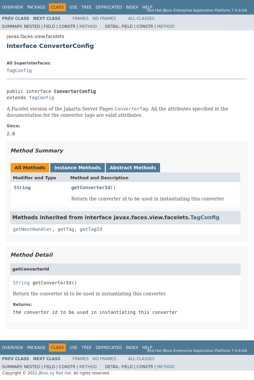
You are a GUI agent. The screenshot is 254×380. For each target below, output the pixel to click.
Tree (86, 7)
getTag (66, 229)
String (22, 187)
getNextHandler (32, 229)
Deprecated (109, 7)
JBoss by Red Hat (54, 373)
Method (88, 26)
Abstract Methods (133, 167)
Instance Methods (77, 167)
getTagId (91, 229)
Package (36, 7)
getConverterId (90, 187)
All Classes (141, 18)
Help (147, 7)
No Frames (104, 18)
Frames (81, 18)
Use (73, 7)
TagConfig (19, 70)
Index (132, 7)
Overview (12, 7)
